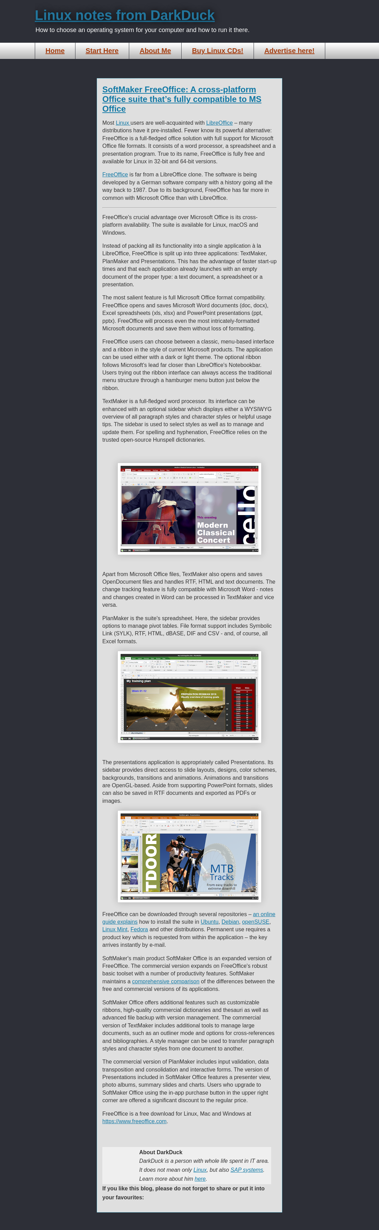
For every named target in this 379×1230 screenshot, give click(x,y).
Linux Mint (114, 929)
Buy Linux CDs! (217, 50)
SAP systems (247, 1170)
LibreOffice (219, 123)
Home (55, 50)
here (200, 1179)
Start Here (102, 50)
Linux (123, 123)
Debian (230, 922)
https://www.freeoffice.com (134, 1121)
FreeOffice (115, 174)
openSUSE (255, 922)
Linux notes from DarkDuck (125, 15)
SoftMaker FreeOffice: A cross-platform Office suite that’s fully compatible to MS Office (182, 99)
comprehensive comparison (165, 981)
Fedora (139, 929)
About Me (155, 50)
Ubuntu (210, 922)
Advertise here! (289, 50)
